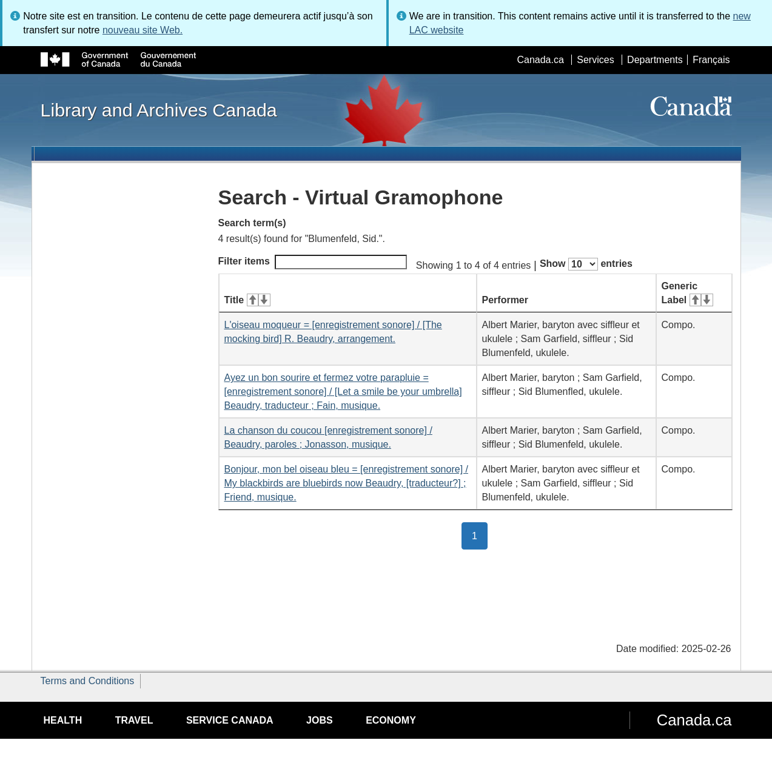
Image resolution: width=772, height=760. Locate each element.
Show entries (586, 264)
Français (711, 60)
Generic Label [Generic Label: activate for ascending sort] (687, 293)
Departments (655, 60)
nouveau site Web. (142, 30)
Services (595, 60)
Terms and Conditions (88, 681)
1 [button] (480, 535)
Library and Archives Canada (159, 109)
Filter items (312, 262)
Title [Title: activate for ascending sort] (247, 300)
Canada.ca (540, 60)
